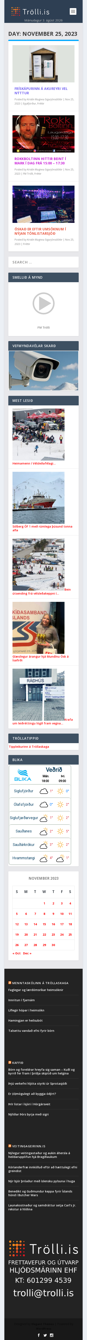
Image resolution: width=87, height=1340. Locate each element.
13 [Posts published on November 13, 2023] (26, 924)
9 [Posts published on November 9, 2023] (53, 914)
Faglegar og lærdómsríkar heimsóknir (35, 990)
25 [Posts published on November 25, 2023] (70, 934)
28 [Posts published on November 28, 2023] (35, 945)
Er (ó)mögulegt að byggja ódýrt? (32, 1094)
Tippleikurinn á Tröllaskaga (29, 747)
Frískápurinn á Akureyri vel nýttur (41, 90)
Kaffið (18, 1063)
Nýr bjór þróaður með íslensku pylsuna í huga (41, 1181)
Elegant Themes (42, 1324)
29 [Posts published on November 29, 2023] (44, 945)
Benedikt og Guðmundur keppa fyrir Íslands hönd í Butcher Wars (40, 1193)
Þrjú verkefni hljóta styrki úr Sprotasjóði (37, 1083)
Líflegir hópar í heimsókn (26, 1010)
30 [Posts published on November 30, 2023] (53, 945)
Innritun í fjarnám (21, 1000)
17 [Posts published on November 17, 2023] (61, 924)
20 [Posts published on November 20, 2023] (26, 934)
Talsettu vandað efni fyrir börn (31, 1031)
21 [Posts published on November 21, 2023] (35, 934)
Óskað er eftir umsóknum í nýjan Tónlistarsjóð (40, 231)
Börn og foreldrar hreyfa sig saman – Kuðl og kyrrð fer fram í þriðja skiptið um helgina (41, 1071)
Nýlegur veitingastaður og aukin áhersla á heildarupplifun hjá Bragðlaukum (39, 1155)
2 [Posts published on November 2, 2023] (53, 903)
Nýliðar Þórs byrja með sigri (28, 1114)
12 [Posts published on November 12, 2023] (17, 924)
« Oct (16, 953)
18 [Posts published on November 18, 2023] (70, 924)
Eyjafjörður (29, 103)
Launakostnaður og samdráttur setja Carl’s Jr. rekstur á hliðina (42, 1207)
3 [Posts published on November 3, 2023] (62, 903)
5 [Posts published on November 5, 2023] (17, 914)
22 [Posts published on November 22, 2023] (44, 934)
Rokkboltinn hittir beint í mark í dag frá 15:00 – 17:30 (40, 160)
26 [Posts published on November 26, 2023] (17, 945)
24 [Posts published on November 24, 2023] (61, 934)
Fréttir (40, 103)
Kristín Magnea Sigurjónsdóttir (44, 99)
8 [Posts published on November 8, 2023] (44, 914)
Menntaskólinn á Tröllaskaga (40, 983)
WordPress (43, 1328)
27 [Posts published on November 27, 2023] (26, 945)
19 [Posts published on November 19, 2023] (17, 934)
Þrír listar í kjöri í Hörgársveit (29, 1104)
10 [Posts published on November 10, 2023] (61, 914)
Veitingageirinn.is (29, 1146)
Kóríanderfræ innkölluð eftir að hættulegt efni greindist (42, 1169)
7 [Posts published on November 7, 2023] (35, 914)
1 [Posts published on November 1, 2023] (44, 903)
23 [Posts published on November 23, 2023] (53, 934)
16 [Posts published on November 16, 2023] (53, 924)
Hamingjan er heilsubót (25, 1020)
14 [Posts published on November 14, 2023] (35, 924)
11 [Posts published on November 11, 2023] (70, 914)
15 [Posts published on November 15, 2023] (44, 924)
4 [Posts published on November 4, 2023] (70, 903)
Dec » (27, 953)
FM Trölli (28, 173)
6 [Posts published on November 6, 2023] (26, 914)
